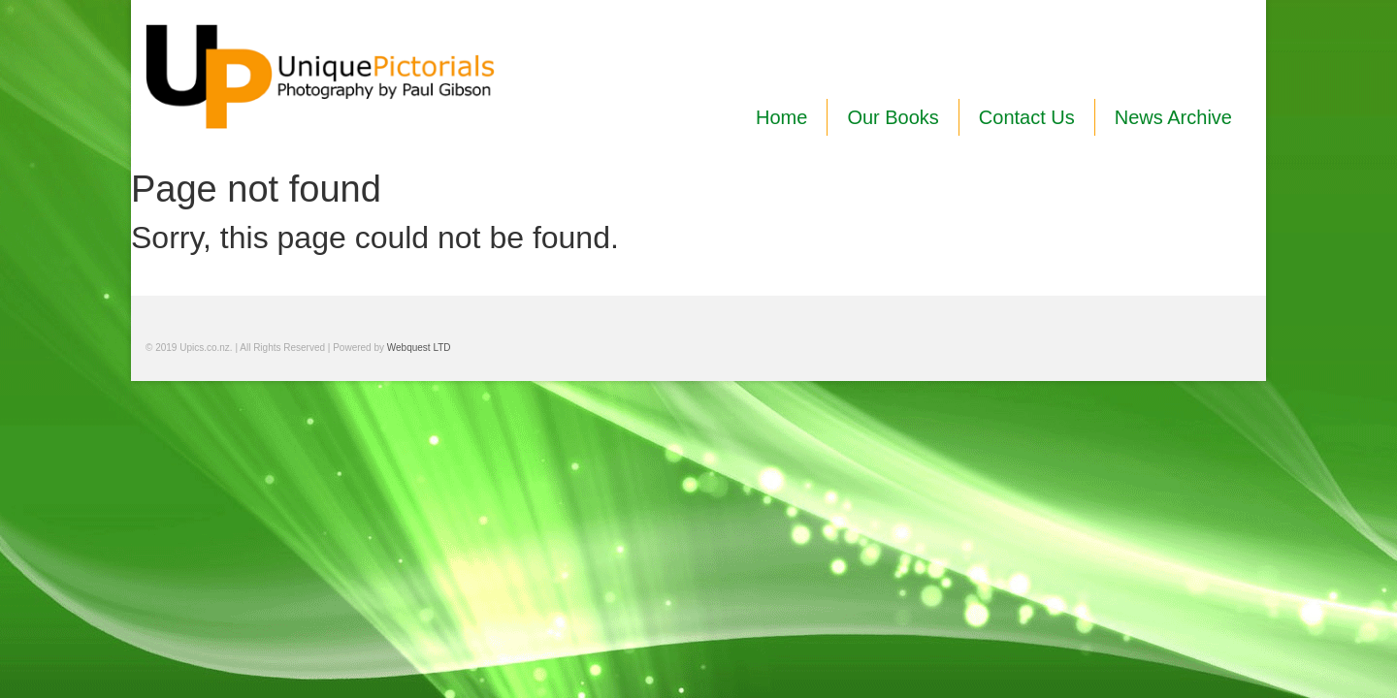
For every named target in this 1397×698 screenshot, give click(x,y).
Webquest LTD (419, 347)
